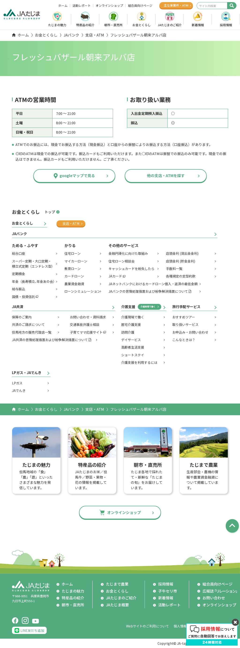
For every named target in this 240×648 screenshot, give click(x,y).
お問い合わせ (213, 598)
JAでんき (19, 390)
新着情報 (198, 25)
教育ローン (72, 268)
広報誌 (220, 591)
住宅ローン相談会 (122, 261)
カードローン (74, 276)
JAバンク (71, 35)
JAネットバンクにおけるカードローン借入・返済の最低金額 (153, 283)
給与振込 (18, 289)
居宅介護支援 (131, 324)
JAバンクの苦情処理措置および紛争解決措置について (148, 291)
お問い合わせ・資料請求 (88, 317)
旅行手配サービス (186, 306)
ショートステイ (132, 355)
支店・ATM (94, 35)
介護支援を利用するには (139, 362)
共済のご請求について (28, 324)
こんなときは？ (183, 339)
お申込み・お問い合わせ (190, 332)
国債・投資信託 (23, 296)
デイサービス (131, 339)
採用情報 (226, 25)
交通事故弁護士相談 (84, 324)
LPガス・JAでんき (26, 372)
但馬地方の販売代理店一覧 (31, 332)
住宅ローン (72, 253)
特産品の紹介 (85, 25)
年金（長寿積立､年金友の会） (34, 281)
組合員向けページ (140, 5)
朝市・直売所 (113, 25)
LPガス (17, 383)
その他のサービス (124, 245)
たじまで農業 (117, 584)
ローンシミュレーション (82, 291)
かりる (70, 245)
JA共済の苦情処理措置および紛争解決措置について (50, 339)
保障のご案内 (22, 317)
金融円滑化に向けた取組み (128, 253)
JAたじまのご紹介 (170, 25)
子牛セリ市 (167, 591)
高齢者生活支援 (132, 347)
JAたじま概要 (117, 605)
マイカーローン (75, 261)
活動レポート (81, 5)
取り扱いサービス (185, 324)
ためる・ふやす (25, 245)
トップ (50, 211)
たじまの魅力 (57, 25)
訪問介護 (127, 332)
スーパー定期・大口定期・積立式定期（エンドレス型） (33, 264)
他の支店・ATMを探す (166, 175)
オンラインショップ (109, 5)
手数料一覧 (174, 268)
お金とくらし (141, 25)
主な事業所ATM (176, 5)
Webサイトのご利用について (147, 626)
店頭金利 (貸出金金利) (182, 253)
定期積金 (18, 273)
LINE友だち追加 (32, 630)
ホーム (63, 5)
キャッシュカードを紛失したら (131, 268)
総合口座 (18, 253)
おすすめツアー (183, 317)
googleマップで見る (77, 175)
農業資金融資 (74, 283)
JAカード (115, 276)
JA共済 (17, 306)
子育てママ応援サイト (86, 332)
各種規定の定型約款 (180, 276)
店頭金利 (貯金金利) (180, 261)
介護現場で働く (148, 306)
